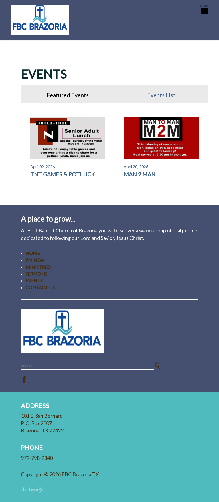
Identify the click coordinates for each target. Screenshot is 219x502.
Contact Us (40, 287)
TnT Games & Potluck (62, 174)
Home (32, 253)
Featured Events (68, 94)
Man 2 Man (139, 174)
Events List (161, 94)
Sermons (36, 273)
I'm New (34, 260)
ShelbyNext (33, 490)
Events (34, 280)
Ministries (38, 267)
